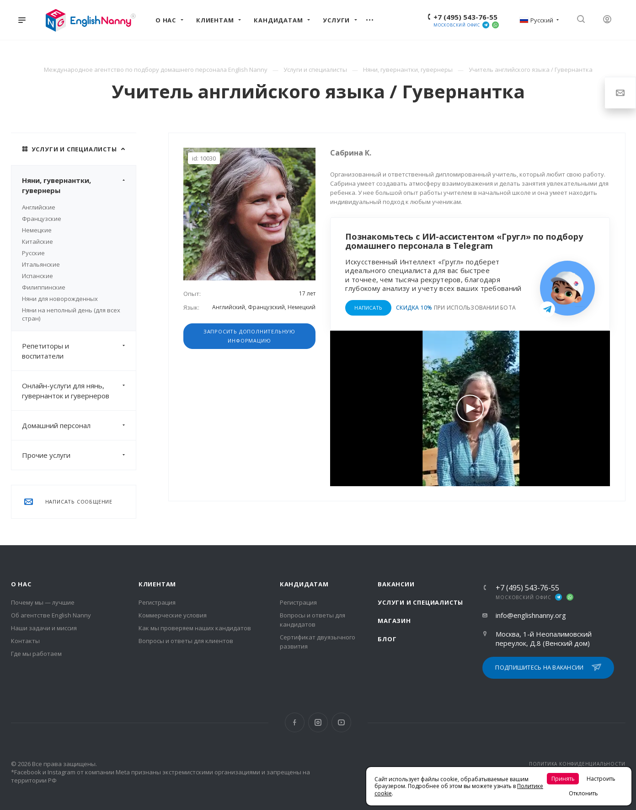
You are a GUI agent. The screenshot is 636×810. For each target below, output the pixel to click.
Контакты (25, 641)
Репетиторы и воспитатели (79, 350)
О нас (21, 584)
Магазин (394, 621)
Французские (41, 219)
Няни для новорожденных (60, 299)
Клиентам (157, 584)
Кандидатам (304, 584)
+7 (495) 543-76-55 (465, 16)
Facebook (295, 722)
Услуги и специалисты (420, 602)
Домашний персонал (79, 425)
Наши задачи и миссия (44, 628)
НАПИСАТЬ (368, 307)
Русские (33, 253)
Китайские (37, 241)
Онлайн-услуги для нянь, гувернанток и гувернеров (79, 390)
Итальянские (41, 264)
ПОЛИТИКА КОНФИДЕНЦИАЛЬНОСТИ (577, 764)
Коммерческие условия (173, 615)
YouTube (341, 722)
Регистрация (157, 602)
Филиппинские (43, 287)
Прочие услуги (79, 455)
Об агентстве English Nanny (51, 615)
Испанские (37, 276)
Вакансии (396, 584)
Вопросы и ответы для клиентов (186, 641)
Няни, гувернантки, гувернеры (79, 185)
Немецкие (37, 230)
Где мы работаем (36, 653)
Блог (387, 639)
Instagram (318, 722)
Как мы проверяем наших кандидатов (195, 628)
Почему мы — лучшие (43, 602)
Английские (38, 207)
